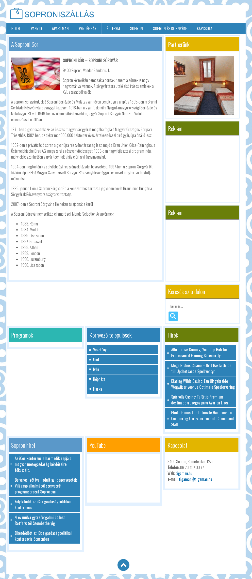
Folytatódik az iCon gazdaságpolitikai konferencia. (43, 504)
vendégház (88, 28)
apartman (60, 28)
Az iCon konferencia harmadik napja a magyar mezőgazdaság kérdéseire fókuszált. (43, 464)
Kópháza (99, 379)
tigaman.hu (183, 473)
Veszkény (99, 350)
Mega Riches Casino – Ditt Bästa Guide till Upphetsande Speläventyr (201, 368)
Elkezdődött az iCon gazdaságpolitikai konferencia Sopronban (43, 536)
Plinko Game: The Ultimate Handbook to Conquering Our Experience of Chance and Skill (202, 418)
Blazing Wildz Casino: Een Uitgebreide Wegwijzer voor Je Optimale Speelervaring (203, 384)
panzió (36, 28)
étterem (113, 28)
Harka (97, 389)
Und (96, 359)
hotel (16, 28)
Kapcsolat (205, 28)
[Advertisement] (188, 14)
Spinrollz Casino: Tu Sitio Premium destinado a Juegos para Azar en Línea (200, 400)
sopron (136, 28)
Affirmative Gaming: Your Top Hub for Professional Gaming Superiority (199, 352)
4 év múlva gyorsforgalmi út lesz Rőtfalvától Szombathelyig (40, 520)
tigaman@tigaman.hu (195, 479)
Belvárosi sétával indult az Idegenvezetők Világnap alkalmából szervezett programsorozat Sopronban (46, 486)
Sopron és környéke (170, 28)
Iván (96, 369)
